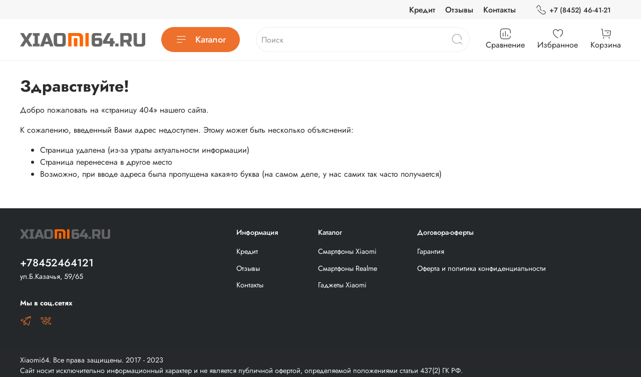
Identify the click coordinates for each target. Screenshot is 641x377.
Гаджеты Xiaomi (342, 285)
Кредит (422, 10)
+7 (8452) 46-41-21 (573, 10)
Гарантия (430, 251)
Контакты (499, 10)
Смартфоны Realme (347, 268)
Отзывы (459, 10)
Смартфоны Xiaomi (347, 251)
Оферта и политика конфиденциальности (481, 268)
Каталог (200, 39)
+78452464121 (57, 262)
